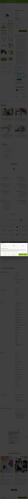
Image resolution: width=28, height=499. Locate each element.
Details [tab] (14, 245)
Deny (5, 254)
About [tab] (23, 245)
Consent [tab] (5, 245)
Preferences (14, 254)
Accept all (23, 254)
